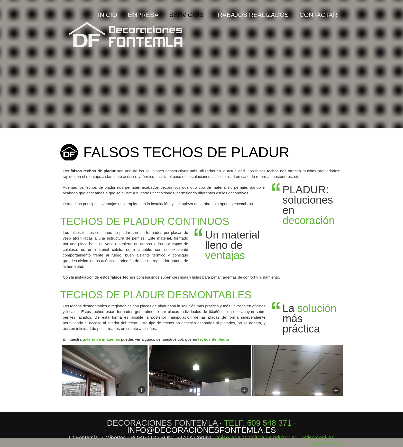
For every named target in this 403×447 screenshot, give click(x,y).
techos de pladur (214, 339)
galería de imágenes (101, 339)
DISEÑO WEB (327, 443)
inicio (107, 15)
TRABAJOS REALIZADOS (251, 15)
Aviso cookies (318, 437)
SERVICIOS (186, 15)
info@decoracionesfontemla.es (201, 430)
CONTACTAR (318, 15)
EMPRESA (143, 15)
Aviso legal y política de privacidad (257, 437)
